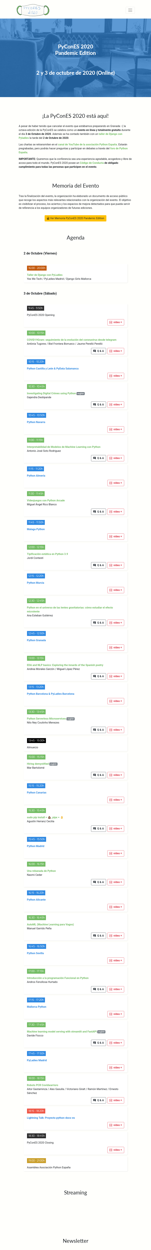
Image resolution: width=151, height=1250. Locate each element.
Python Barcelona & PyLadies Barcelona (50, 693)
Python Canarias (36, 792)
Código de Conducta (92, 162)
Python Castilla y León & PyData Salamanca (53, 368)
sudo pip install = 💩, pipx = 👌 (45, 817)
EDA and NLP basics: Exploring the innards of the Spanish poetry (65, 665)
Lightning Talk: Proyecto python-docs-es (51, 1117)
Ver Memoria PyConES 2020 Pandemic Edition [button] (75, 218)
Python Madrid (35, 846)
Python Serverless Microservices (51, 718)
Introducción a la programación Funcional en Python (58, 978)
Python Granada (36, 640)
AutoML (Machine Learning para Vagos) (50, 924)
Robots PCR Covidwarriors (42, 1085)
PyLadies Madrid (37, 1060)
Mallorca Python (36, 1006)
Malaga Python (36, 529)
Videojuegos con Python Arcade (46, 500)
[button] (115, 322)
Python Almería (36, 475)
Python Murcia (35, 582)
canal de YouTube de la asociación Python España (87, 144)
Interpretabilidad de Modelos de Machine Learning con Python (63, 446)
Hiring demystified (42, 763)
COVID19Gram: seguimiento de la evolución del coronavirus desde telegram (72, 339)
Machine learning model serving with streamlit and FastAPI (66, 1031)
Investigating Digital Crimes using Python (56, 393)
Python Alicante (36, 899)
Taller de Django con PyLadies (45, 274)
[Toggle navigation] (130, 10)
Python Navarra (36, 422)
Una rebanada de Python (41, 870)
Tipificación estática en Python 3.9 (47, 554)
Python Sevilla (35, 953)
